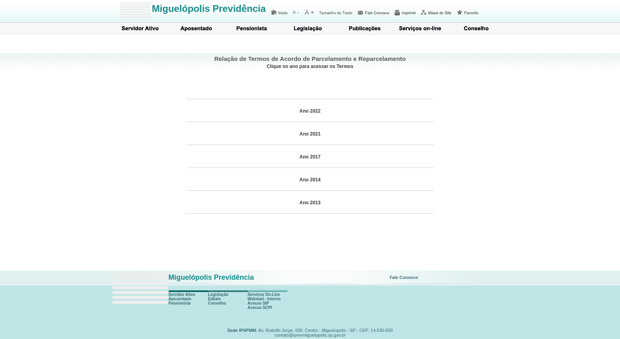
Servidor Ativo (140, 29)
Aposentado (196, 29)
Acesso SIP (258, 303)
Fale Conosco (403, 277)
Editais (214, 299)
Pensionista (253, 29)
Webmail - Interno (264, 299)
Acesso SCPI (260, 307)
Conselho (477, 29)
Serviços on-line (421, 29)
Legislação (309, 29)
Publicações (365, 29)
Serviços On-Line (264, 294)
